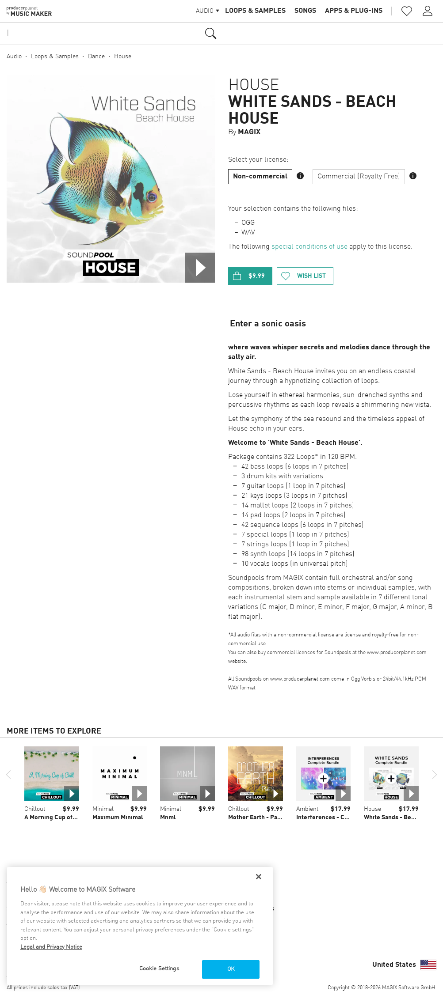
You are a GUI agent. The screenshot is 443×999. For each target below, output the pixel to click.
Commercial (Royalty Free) (358, 176)
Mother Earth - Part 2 (257, 817)
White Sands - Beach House (312, 111)
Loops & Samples (255, 11)
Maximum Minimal (117, 817)
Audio (14, 56)
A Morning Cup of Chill (56, 817)
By (244, 132)
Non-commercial (260, 176)
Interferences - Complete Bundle (343, 817)
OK (230, 969)
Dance (96, 56)
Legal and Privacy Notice (51, 947)
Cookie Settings (159, 969)
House (122, 56)
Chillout (35, 809)
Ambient (307, 809)
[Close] (258, 876)
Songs (305, 11)
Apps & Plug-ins (353, 11)
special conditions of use (309, 246)
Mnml (168, 817)
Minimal (103, 809)
